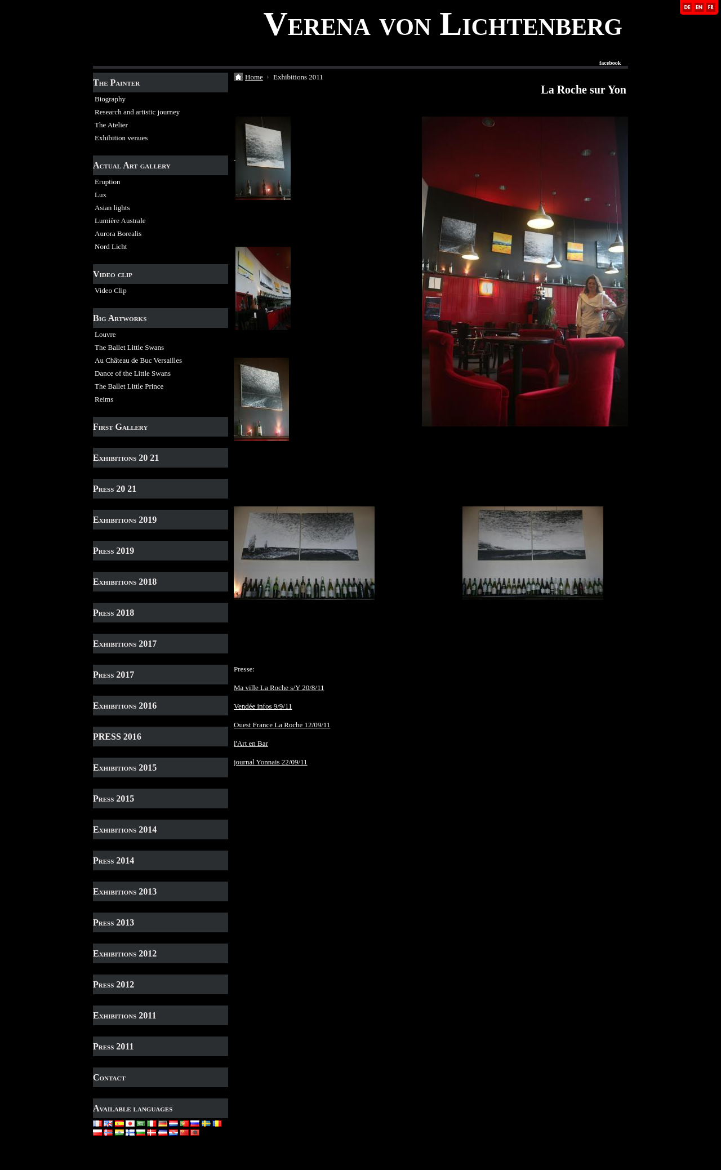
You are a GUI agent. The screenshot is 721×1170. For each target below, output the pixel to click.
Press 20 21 (114, 488)
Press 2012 (113, 984)
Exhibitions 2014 (125, 829)
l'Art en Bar (251, 743)
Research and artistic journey (137, 112)
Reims (104, 399)
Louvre (105, 334)
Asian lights (112, 207)
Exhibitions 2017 (125, 643)
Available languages (132, 1108)
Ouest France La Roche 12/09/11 (282, 724)
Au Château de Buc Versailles (138, 360)
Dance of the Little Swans (133, 373)
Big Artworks (119, 318)
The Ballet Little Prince (129, 386)
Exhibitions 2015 (125, 767)
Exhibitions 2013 (125, 891)
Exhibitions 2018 (125, 581)
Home (254, 77)
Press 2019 (113, 550)
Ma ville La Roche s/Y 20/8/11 (279, 687)
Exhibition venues (121, 138)
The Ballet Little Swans (129, 347)
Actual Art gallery (132, 165)
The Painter (116, 82)
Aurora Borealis (118, 233)
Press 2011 (113, 1046)
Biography (110, 99)
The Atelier (111, 125)
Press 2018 (113, 612)
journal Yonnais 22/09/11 (271, 762)
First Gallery (120, 426)
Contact (109, 1077)
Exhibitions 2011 (124, 1015)
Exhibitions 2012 (125, 953)
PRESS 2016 (117, 736)
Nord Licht (111, 246)
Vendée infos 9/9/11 (263, 706)
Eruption (108, 181)
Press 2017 (113, 674)
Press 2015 (113, 798)
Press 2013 (113, 922)
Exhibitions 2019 (125, 519)
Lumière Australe (120, 220)
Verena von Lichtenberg (442, 23)
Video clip (112, 274)
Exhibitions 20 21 (126, 457)
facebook (610, 63)
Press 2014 (113, 860)
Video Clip (111, 290)
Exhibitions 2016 (125, 705)
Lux (100, 194)
